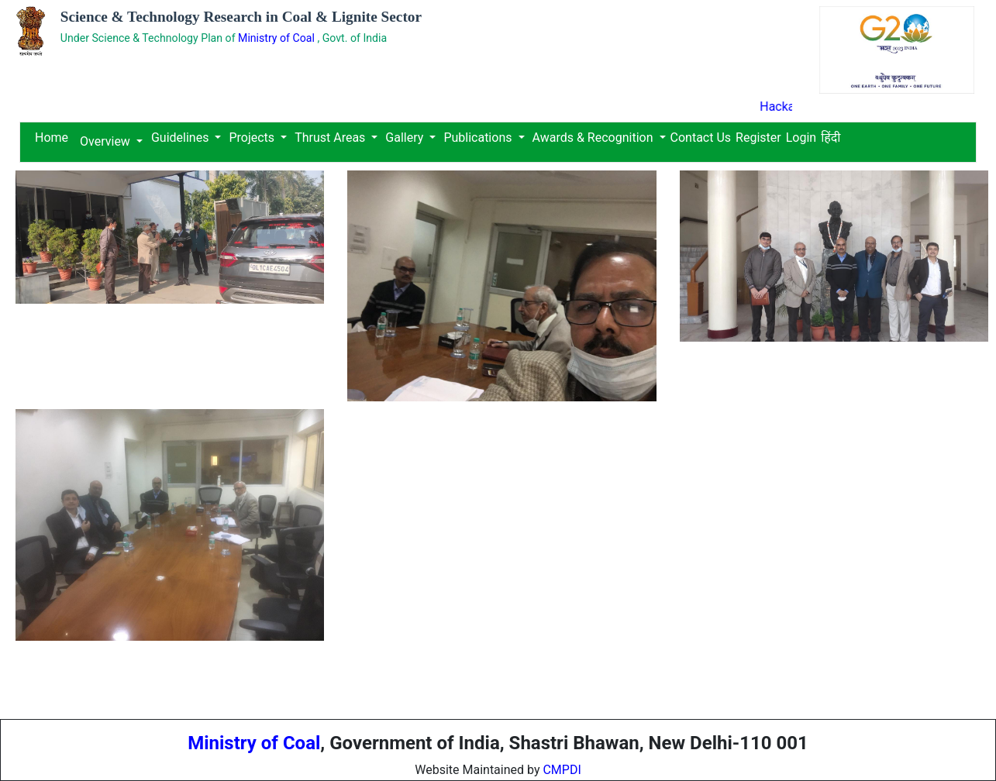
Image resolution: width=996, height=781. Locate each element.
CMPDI (562, 769)
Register (758, 137)
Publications (477, 137)
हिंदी (830, 137)
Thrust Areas (329, 137)
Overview (105, 141)
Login (801, 137)
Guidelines (181, 137)
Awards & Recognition (593, 137)
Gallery (404, 137)
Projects (251, 137)
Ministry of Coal (277, 38)
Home (51, 137)
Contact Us (701, 137)
